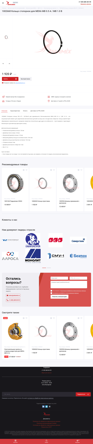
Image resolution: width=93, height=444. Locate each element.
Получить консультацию (59, 296)
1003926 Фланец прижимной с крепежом (69, 202)
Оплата (25, 111)
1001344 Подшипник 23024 (13, 201)
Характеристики (15, 111)
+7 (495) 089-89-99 (13, 300)
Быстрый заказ (25, 79)
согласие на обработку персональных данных (66, 293)
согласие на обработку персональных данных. (41, 398)
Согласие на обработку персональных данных (46, 425)
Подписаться (83, 394)
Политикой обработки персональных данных (73, 290)
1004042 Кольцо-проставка (41, 201)
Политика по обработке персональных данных (46, 421)
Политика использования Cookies (46, 423)
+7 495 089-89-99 (85, 2)
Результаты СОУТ (46, 427)
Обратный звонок (47, 372)
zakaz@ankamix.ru (13, 295)
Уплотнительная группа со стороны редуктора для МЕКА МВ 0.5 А (14, 351)
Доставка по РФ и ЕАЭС (37, 111)
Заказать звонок (86, 4)
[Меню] (3, 3)
